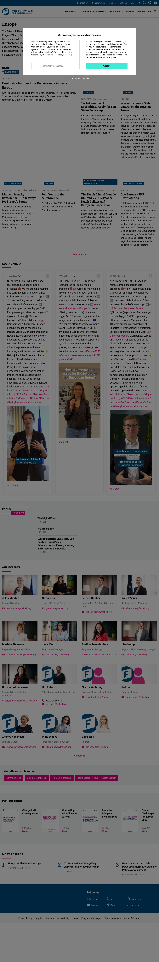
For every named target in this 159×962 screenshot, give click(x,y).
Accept (106, 66)
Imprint (86, 78)
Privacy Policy (76, 78)
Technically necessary (52, 65)
